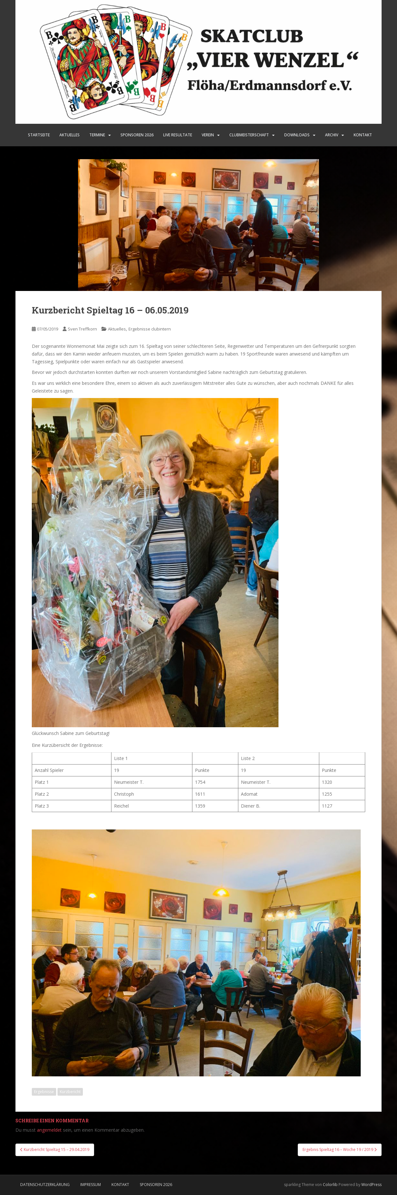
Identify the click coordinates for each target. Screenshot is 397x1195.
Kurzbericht (70, 1091)
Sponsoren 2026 (156, 1184)
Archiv (331, 135)
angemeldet (49, 1130)
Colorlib (330, 1184)
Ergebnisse (44, 1091)
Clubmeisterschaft (249, 135)
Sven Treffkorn (82, 329)
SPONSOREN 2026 (137, 135)
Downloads (297, 135)
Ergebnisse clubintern (149, 329)
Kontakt (363, 135)
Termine (97, 135)
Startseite (39, 135)
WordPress (371, 1184)
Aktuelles (69, 135)
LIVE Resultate (177, 135)
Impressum (90, 1184)
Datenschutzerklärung (45, 1184)
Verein (208, 135)
